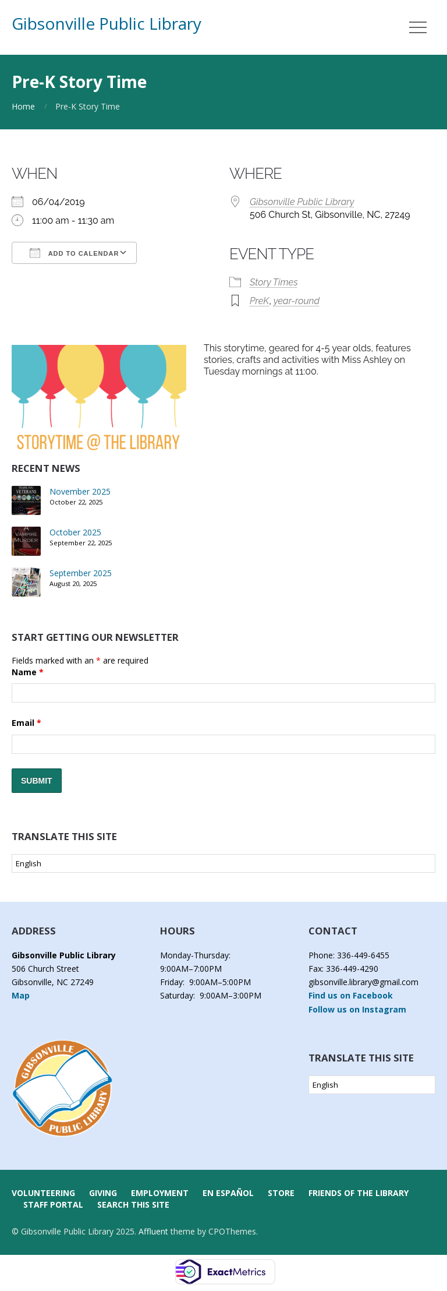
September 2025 (80, 573)
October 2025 (75, 532)
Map (21, 995)
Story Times (274, 282)
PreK (259, 300)
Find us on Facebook (350, 995)
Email (26, 722)
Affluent (153, 1231)
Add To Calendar (74, 253)
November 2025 (80, 491)
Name (28, 672)
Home (23, 106)
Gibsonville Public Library (106, 23)
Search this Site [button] (133, 1204)
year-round (297, 300)
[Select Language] (223, 863)
